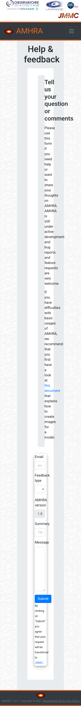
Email (39, 457)
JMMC (39, 662)
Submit (43, 599)
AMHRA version (41, 502)
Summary (42, 524)
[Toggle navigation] (71, 31)
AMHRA (23, 31)
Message (42, 542)
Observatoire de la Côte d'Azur (61, 701)
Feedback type (42, 478)
